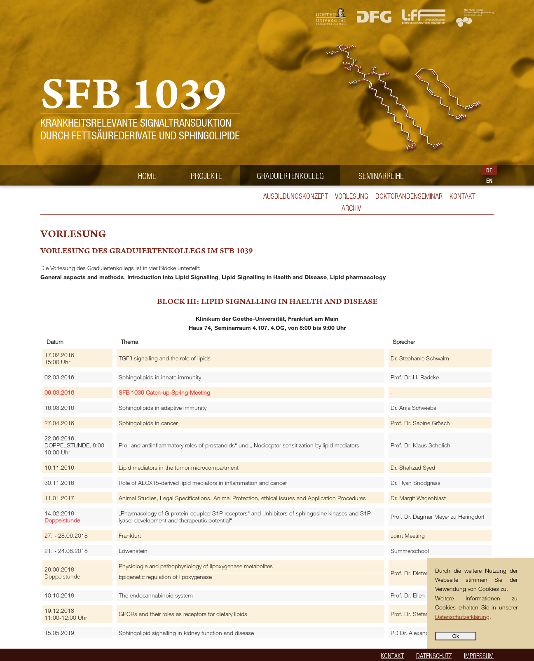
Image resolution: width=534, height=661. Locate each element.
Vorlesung (351, 196)
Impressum (479, 655)
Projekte (206, 176)
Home (147, 176)
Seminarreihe (381, 176)
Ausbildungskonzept (295, 196)
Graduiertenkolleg (290, 176)
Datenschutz (434, 655)
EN (489, 180)
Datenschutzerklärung (462, 616)
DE (489, 170)
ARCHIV (351, 208)
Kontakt (462, 196)
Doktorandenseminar (409, 196)
